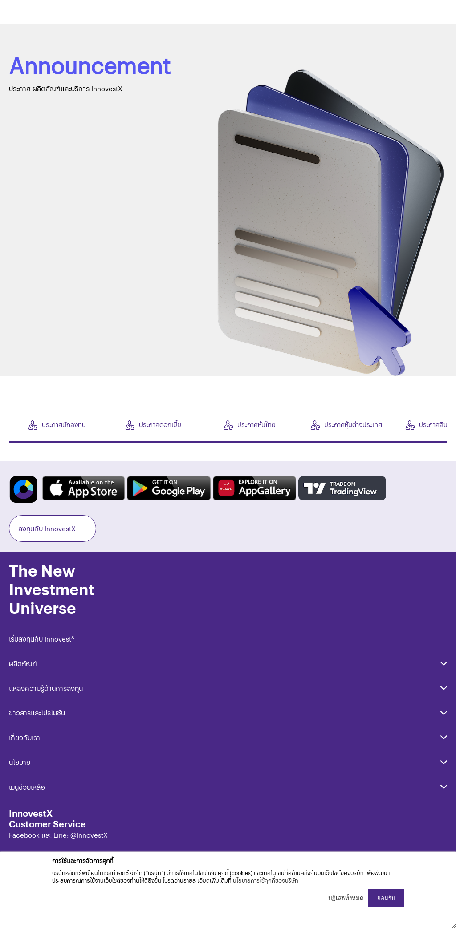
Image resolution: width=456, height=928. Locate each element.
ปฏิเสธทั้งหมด (346, 898)
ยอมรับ (386, 898)
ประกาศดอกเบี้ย (153, 424)
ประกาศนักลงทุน (57, 424)
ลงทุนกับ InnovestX (47, 528)
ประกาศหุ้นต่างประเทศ (346, 424)
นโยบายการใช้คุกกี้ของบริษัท (265, 880)
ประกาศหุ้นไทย (250, 424)
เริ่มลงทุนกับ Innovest (41, 638)
